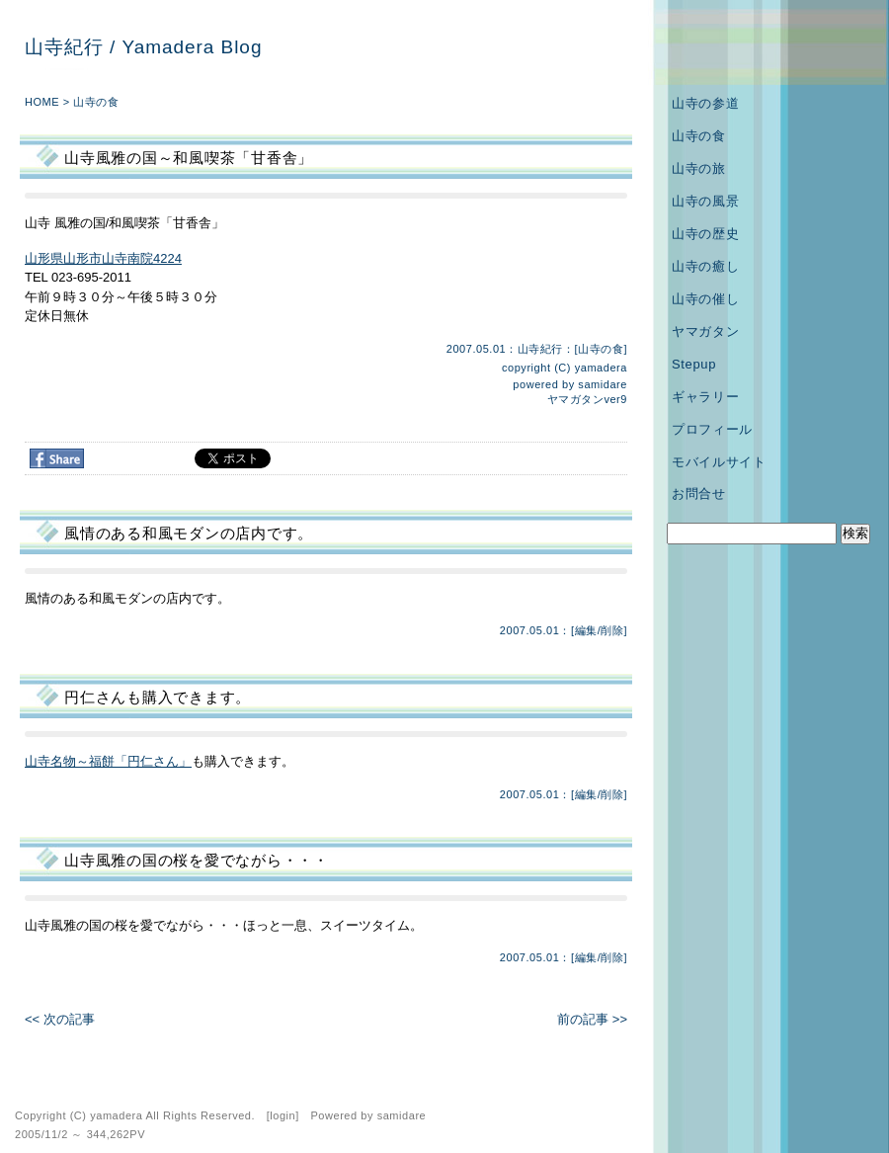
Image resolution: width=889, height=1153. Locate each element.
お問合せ (699, 493)
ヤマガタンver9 (587, 399)
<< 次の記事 (60, 1019)
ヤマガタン (705, 331)
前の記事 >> (592, 1019)
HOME (42, 102)
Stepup (694, 364)
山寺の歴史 (705, 233)
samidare (602, 384)
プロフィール (712, 429)
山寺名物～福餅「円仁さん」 (108, 761)
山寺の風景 (705, 201)
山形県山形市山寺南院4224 (103, 258)
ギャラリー (705, 396)
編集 (586, 630)
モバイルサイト (719, 461)
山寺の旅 (699, 168)
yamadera (601, 367)
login (282, 1115)
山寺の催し (705, 298)
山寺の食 (96, 102)
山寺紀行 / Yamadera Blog (143, 47)
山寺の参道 (705, 103)
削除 (612, 630)
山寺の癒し (705, 266)
